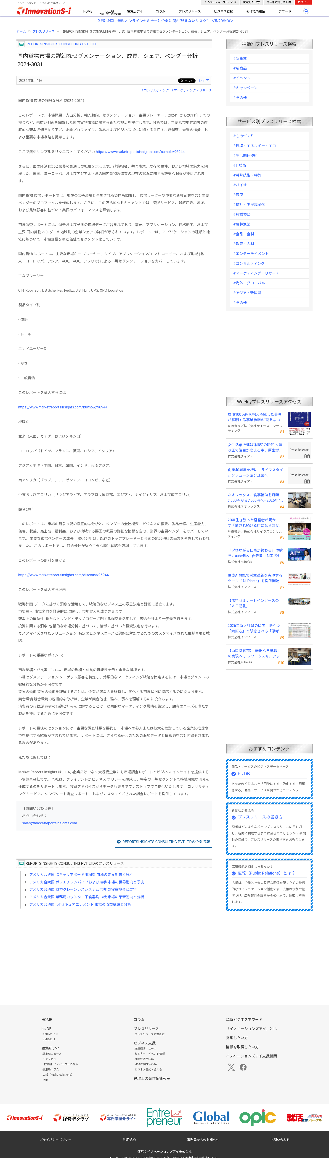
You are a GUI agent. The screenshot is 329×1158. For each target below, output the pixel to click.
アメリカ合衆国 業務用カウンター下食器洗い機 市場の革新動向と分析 (86, 897)
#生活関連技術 (245, 155)
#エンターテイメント (251, 254)
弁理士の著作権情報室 (152, 1078)
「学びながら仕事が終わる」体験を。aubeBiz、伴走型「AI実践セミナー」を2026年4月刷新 (255, 553)
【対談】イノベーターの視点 (60, 1064)
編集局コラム (50, 1069)
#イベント (241, 78)
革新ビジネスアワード (244, 1020)
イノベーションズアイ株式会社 (169, 1151)
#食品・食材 (243, 234)
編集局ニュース (51, 1053)
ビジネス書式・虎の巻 (148, 1069)
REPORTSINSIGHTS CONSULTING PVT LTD (61, 44)
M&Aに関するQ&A (146, 1064)
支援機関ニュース (145, 1048)
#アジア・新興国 (247, 293)
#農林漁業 (241, 224)
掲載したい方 (251, 2)
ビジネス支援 (223, 11)
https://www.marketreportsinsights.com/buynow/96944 (62, 407)
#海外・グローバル (249, 283)
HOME (87, 11)
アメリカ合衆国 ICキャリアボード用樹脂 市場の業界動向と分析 (81, 874)
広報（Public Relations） (58, 1074)
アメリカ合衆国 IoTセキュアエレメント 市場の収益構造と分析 (80, 904)
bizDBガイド (50, 1034)
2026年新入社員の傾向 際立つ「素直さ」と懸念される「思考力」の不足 (254, 628)
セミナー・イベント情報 (150, 1053)
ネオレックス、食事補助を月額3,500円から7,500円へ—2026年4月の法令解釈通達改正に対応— (256, 498)
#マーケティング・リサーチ (192, 90)
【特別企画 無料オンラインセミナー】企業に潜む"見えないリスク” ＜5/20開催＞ (165, 21)
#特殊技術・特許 (247, 175)
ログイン (303, 2)
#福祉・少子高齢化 (249, 205)
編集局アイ (135, 11)
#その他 (240, 98)
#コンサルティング (155, 90)
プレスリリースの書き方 (260, 817)
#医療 (238, 195)
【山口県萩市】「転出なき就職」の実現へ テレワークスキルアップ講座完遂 (256, 654)
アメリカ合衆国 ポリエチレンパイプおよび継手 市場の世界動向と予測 (86, 882)
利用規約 (129, 1140)
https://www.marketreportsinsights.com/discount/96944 (63, 575)
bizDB (110, 11)
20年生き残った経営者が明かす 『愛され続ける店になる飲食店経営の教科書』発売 (255, 523)
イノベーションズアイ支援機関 (251, 1056)
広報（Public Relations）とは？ (266, 873)
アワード (285, 11)
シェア (203, 80)
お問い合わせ (280, 1140)
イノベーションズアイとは (220, 2)
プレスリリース (190, 11)
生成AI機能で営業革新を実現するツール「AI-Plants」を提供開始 (255, 578)
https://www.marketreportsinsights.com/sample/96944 (140, 152)
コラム (160, 11)
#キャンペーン (245, 88)
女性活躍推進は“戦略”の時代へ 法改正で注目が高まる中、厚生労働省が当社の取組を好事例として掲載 (255, 448)
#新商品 (240, 68)
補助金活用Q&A (144, 1059)
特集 (45, 1080)
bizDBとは (48, 1039)
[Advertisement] (114, 951)
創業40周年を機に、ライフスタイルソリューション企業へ (255, 473)
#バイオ (240, 185)
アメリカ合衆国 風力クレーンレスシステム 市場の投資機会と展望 (83, 889)
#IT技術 (239, 165)
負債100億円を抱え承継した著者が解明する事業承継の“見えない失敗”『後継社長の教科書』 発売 (256, 417)
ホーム (21, 31)
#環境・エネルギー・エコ (254, 146)
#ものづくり (243, 136)
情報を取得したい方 (279, 2)
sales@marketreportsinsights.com (49, 823)
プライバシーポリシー (56, 1140)
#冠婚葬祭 (241, 214)
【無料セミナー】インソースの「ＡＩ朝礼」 (253, 603)
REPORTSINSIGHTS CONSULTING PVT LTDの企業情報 (166, 842)
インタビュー (50, 1059)
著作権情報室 (255, 11)
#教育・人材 (243, 244)
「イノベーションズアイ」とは (251, 1029)
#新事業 (240, 58)
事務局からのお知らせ (203, 1140)
